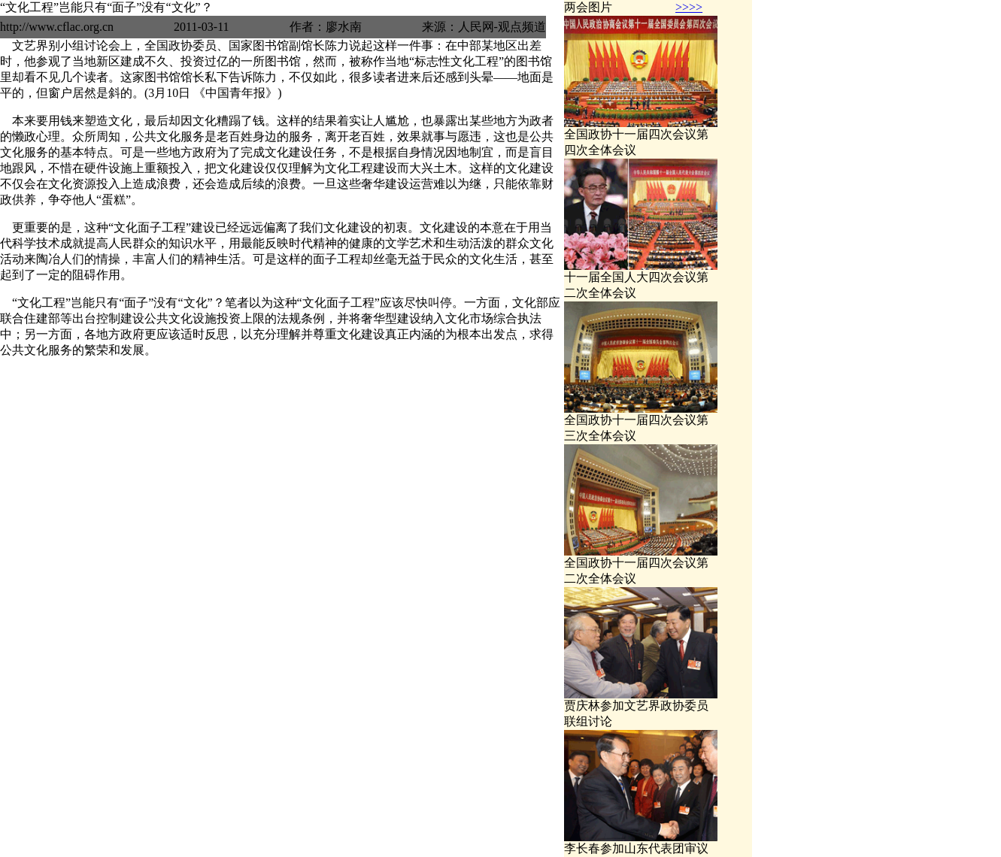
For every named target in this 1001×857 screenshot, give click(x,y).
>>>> (688, 7)
